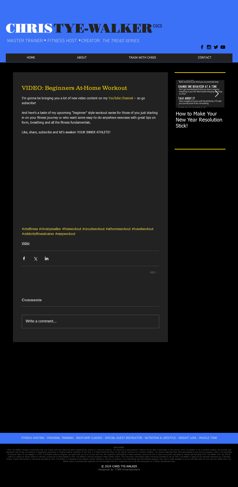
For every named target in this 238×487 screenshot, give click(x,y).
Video (26, 243)
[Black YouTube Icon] (223, 47)
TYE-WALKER (103, 28)
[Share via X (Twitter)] (35, 258)
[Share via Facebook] (24, 258)
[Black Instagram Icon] (209, 47)
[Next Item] (217, 93)
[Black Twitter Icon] (216, 47)
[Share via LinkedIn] (46, 258)
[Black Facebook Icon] (202, 47)
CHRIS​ (29, 28)
